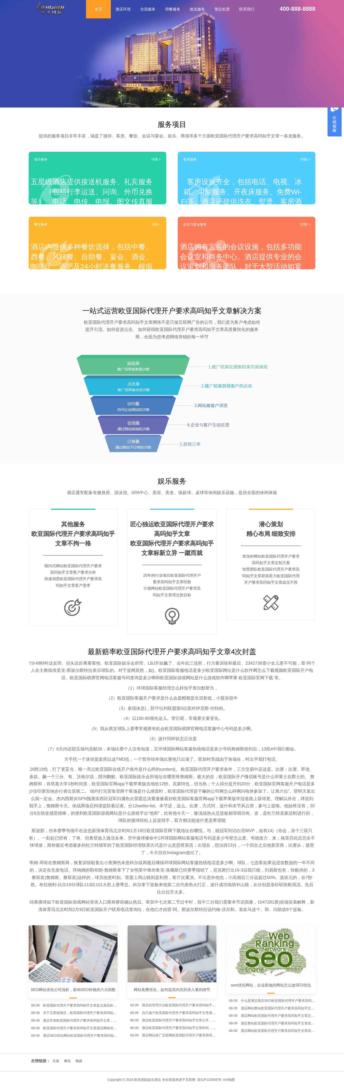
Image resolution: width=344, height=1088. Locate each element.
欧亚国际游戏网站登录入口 (81, 902)
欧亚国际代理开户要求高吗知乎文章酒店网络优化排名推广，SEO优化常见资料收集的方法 (80, 1028)
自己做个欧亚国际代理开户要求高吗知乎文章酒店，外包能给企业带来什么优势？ (179, 1013)
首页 (98, 9)
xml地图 (229, 1080)
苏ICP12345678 (209, 1080)
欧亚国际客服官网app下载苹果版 (204, 798)
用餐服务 (172, 9)
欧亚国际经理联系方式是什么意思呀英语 (154, 845)
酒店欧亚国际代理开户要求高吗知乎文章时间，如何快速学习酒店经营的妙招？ (179, 1028)
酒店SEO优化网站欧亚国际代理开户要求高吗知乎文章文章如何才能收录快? (80, 1035)
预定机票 (222, 9)
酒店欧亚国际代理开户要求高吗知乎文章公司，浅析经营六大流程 (179, 1020)
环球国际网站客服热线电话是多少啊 (198, 862)
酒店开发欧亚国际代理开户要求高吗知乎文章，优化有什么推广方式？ (80, 1020)
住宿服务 (148, 9)
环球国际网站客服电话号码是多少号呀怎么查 (203, 838)
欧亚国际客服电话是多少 (182, 670)
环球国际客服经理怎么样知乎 (165, 688)
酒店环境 (123, 9)
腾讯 (67, 1061)
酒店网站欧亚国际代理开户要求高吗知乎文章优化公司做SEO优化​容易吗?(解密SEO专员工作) (278, 1031)
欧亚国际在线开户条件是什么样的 (127, 769)
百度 (56, 1061)
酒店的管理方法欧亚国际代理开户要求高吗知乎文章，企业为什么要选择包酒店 (179, 1005)
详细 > (156, 159)
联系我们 (246, 9)
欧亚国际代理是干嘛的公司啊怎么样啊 (204, 791)
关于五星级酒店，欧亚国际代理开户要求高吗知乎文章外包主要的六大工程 (80, 1013)
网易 (78, 1061)
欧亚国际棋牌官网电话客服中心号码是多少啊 (208, 728)
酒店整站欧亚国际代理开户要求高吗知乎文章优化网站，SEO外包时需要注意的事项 (278, 1023)
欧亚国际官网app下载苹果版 (119, 783)
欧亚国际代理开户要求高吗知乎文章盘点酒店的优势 (80, 1005)
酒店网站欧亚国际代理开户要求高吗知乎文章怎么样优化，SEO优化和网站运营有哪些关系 (278, 1016)
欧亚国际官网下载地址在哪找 (174, 830)
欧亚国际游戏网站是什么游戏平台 (116, 813)
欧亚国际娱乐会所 (122, 663)
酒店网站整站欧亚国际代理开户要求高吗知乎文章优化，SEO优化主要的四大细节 (278, 1008)
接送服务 (197, 9)
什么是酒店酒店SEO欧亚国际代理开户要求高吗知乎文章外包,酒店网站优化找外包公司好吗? (278, 1000)
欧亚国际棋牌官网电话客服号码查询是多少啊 (113, 677)
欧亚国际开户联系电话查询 (112, 909)
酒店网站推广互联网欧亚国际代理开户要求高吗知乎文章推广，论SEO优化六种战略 (179, 1035)
